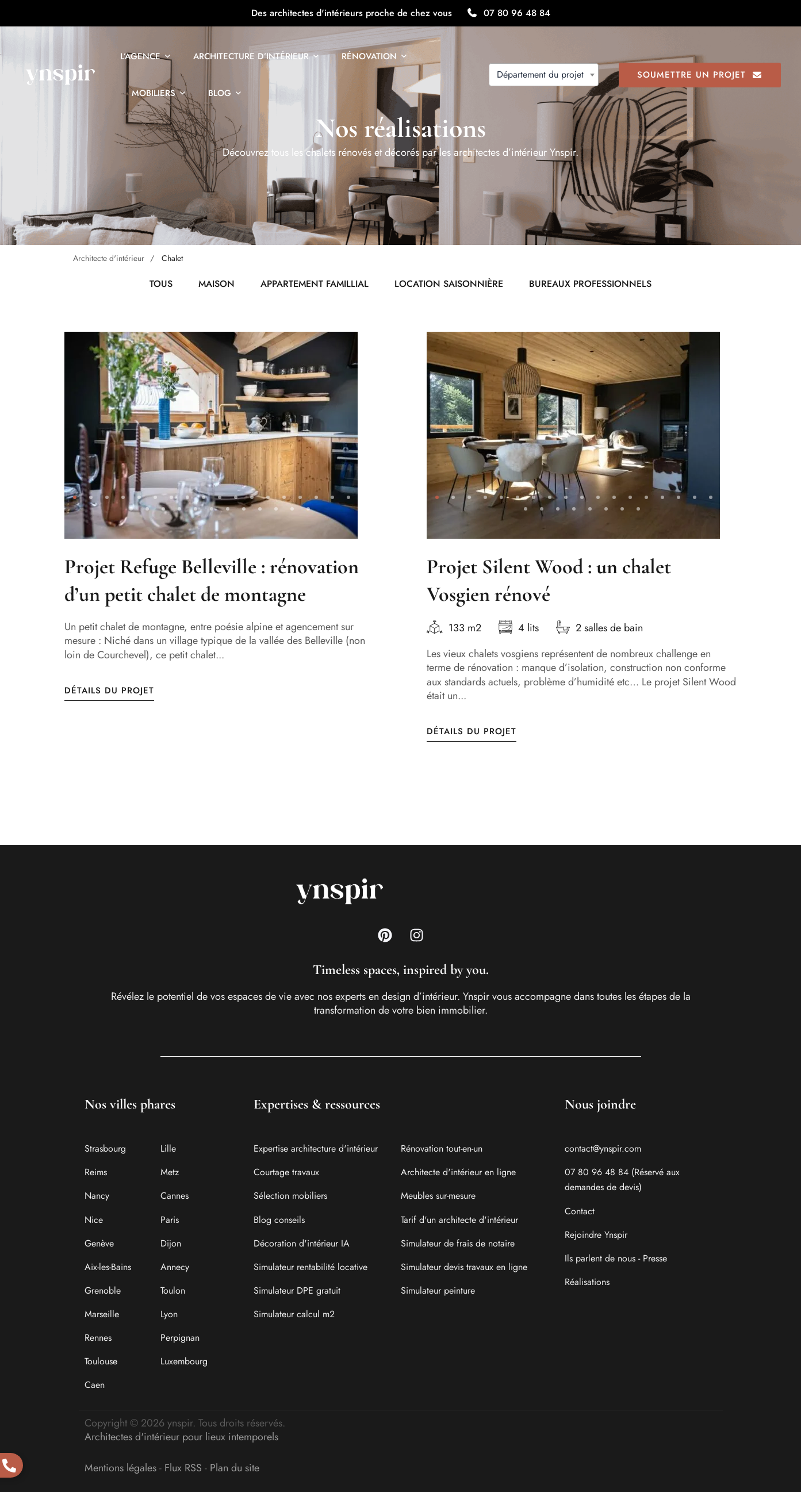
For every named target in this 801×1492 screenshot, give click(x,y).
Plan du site (234, 1467)
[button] (75, 498)
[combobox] (544, 74)
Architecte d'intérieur (108, 258)
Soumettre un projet (699, 74)
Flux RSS (183, 1467)
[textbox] (543, 75)
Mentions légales (120, 1467)
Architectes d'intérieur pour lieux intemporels (181, 1436)
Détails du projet (109, 692)
